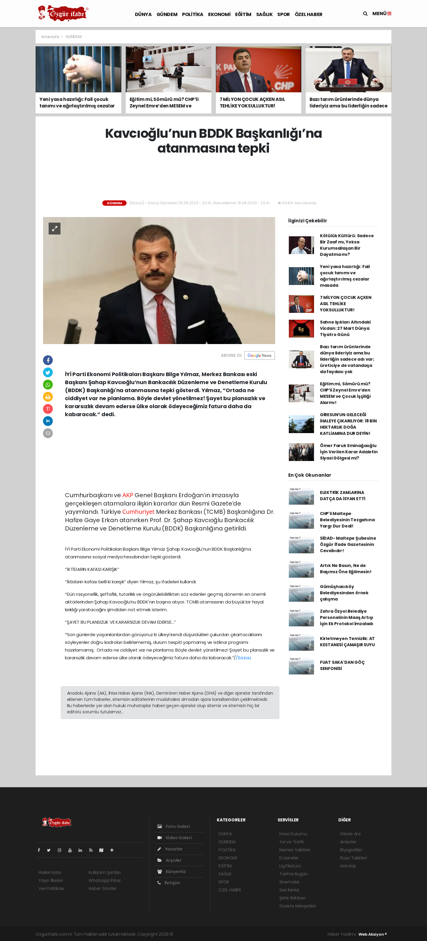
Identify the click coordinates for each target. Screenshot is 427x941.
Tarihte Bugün (293, 874)
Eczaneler (289, 858)
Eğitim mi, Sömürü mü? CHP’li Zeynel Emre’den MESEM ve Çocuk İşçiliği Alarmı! (345, 393)
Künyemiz (171, 872)
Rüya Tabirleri (353, 858)
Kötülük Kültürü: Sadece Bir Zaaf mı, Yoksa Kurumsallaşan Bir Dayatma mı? (347, 245)
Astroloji (348, 866)
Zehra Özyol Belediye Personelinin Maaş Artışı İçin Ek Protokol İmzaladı (346, 617)
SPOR (283, 14)
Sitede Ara (350, 834)
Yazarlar (170, 849)
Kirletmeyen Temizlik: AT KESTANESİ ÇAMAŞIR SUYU (347, 642)
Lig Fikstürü (290, 866)
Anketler (348, 842)
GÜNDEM (167, 14)
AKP (127, 495)
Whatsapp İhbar (105, 880)
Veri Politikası (51, 888)
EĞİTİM (243, 14)
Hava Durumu (293, 834)
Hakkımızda (50, 872)
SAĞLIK (264, 14)
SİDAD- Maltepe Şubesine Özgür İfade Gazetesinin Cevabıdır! (348, 544)
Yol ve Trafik (291, 842)
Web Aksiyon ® (373, 934)
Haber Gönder (103, 888)
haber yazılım (269, 934)
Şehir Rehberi (292, 898)
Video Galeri (174, 838)
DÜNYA (143, 14)
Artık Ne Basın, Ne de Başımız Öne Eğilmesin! (346, 569)
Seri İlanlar (289, 890)
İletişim (168, 883)
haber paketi (216, 934)
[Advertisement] (213, 178)
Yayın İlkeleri (51, 880)
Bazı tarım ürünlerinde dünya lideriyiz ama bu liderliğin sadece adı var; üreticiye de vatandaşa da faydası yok (347, 359)
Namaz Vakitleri (294, 850)
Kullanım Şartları (105, 872)
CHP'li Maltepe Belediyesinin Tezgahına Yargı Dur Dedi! (347, 520)
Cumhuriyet (138, 512)
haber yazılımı (188, 934)
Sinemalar (289, 882)
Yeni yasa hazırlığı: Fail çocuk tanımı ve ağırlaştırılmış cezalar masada (345, 276)
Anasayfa (50, 36)
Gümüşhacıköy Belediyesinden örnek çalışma (344, 593)
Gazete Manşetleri (297, 906)
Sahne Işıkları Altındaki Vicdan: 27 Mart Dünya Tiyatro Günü (345, 328)
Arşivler (169, 860)
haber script (296, 934)
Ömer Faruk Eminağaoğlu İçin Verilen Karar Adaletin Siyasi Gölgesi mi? (349, 452)
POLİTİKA (192, 14)
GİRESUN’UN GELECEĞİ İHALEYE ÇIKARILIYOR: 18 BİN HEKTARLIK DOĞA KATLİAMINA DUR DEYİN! (348, 424)
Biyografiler (351, 850)
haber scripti (242, 934)
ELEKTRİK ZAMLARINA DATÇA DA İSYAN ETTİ (342, 495)
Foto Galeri (173, 826)
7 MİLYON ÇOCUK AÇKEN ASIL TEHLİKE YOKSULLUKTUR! (346, 303)
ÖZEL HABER (309, 14)
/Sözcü (243, 658)
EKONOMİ (219, 14)
